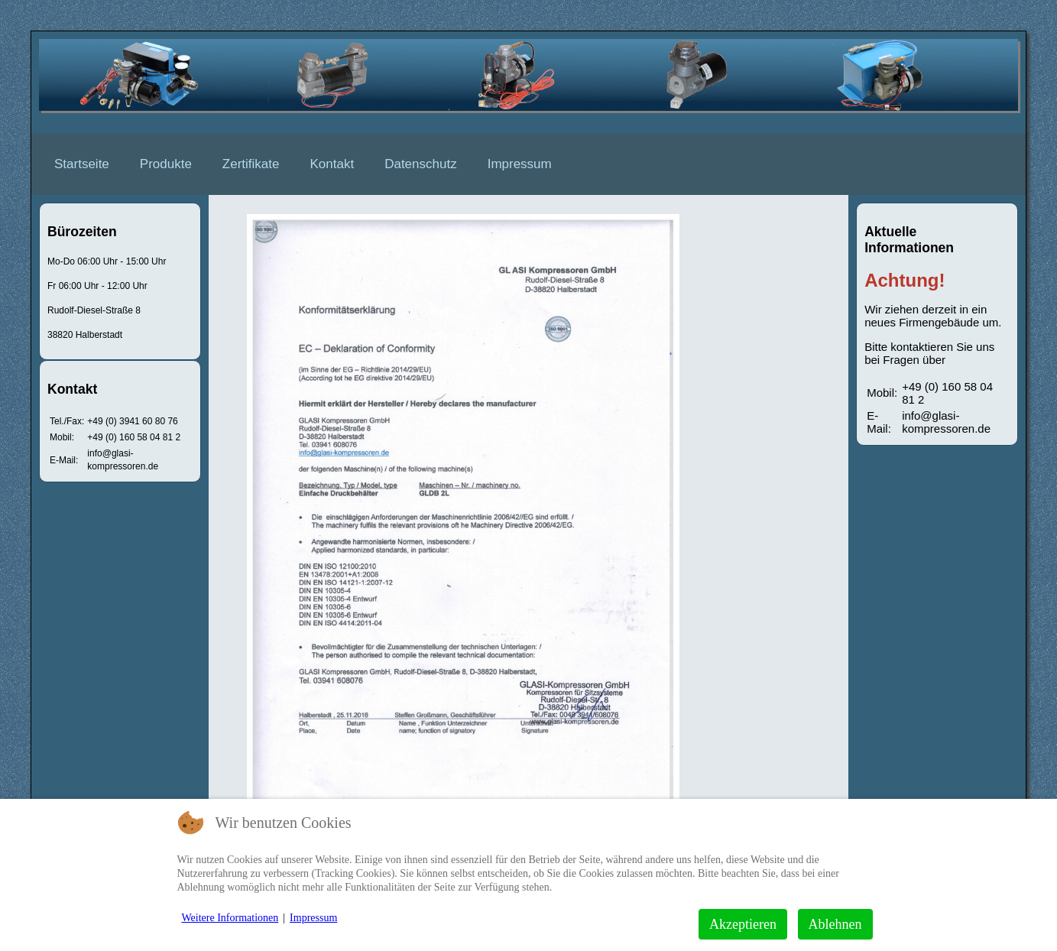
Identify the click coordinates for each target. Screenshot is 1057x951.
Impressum (520, 164)
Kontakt (332, 164)
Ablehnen (835, 924)
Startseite (81, 164)
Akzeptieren (743, 924)
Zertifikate (251, 164)
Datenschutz (420, 164)
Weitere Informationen (230, 917)
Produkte (166, 164)
